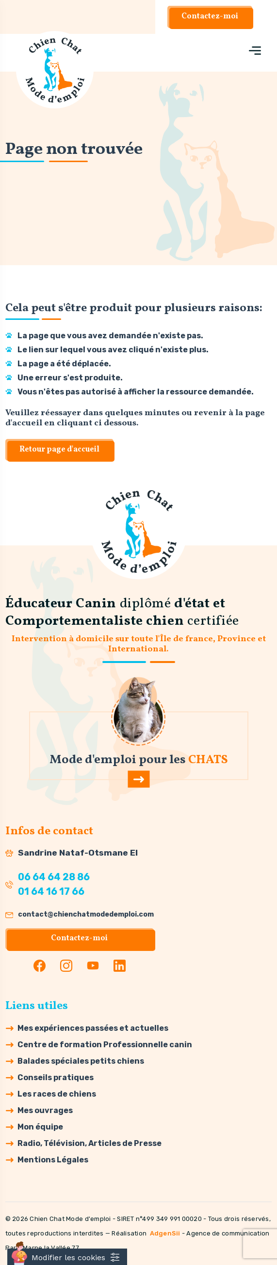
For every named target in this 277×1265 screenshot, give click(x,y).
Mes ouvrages (45, 1110)
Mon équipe (40, 1126)
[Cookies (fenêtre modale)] (67, 1257)
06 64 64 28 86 (54, 877)
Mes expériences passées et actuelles (92, 1028)
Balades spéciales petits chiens (80, 1061)
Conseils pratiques (55, 1077)
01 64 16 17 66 (51, 891)
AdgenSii (165, 1233)
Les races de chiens (56, 1094)
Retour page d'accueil (59, 449)
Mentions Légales (52, 1159)
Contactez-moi (209, 16)
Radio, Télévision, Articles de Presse (89, 1143)
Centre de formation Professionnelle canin (104, 1044)
